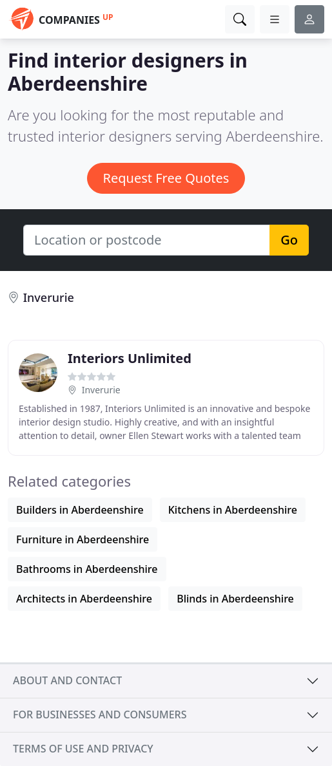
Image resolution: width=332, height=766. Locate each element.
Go (289, 239)
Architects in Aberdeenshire (84, 599)
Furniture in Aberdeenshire (82, 539)
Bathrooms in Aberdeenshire (87, 569)
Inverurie (48, 297)
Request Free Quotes (166, 178)
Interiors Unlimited (129, 358)
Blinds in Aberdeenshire (235, 599)
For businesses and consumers (99, 714)
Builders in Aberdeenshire (80, 510)
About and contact (67, 680)
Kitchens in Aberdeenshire (232, 510)
